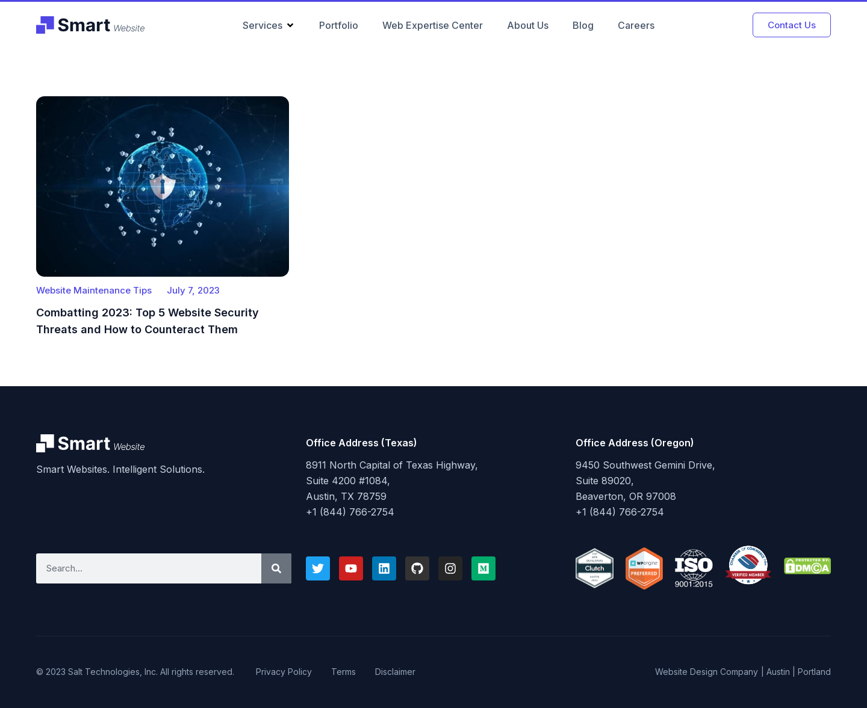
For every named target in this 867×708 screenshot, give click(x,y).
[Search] (276, 568)
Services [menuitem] (262, 25)
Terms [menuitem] (343, 671)
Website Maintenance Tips (94, 290)
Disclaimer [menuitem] (395, 671)
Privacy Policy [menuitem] (284, 671)
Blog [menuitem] (583, 25)
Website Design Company (706, 671)
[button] (290, 25)
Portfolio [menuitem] (338, 25)
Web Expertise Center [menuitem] (432, 25)
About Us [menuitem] (527, 25)
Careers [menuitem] (636, 25)
